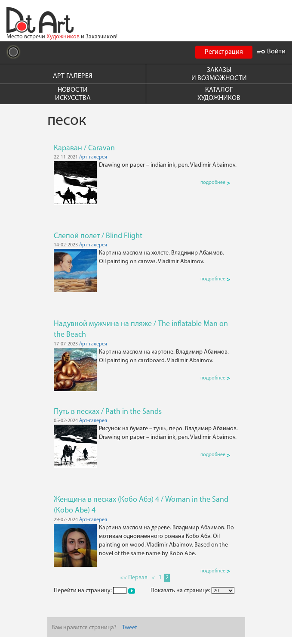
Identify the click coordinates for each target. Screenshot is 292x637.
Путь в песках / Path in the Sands (108, 412)
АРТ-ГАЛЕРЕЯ (72, 76)
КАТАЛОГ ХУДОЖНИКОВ (218, 94)
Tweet (129, 628)
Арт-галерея (93, 157)
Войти (271, 51)
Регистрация (224, 52)
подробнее (215, 182)
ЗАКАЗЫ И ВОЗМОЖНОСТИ (219, 74)
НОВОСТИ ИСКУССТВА (73, 94)
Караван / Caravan (84, 148)
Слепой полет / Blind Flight (98, 236)
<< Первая (134, 578)
